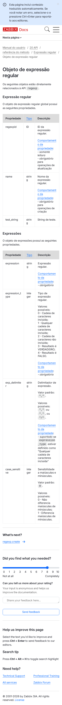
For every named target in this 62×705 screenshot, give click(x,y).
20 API (34, 47)
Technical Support (14, 675)
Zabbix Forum (41, 682)
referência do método (16, 52)
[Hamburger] (56, 29)
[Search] (47, 30)
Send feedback (31, 611)
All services (10, 682)
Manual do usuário (14, 47)
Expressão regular (45, 52)
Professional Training (46, 675)
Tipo (29, 118)
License (19, 699)
